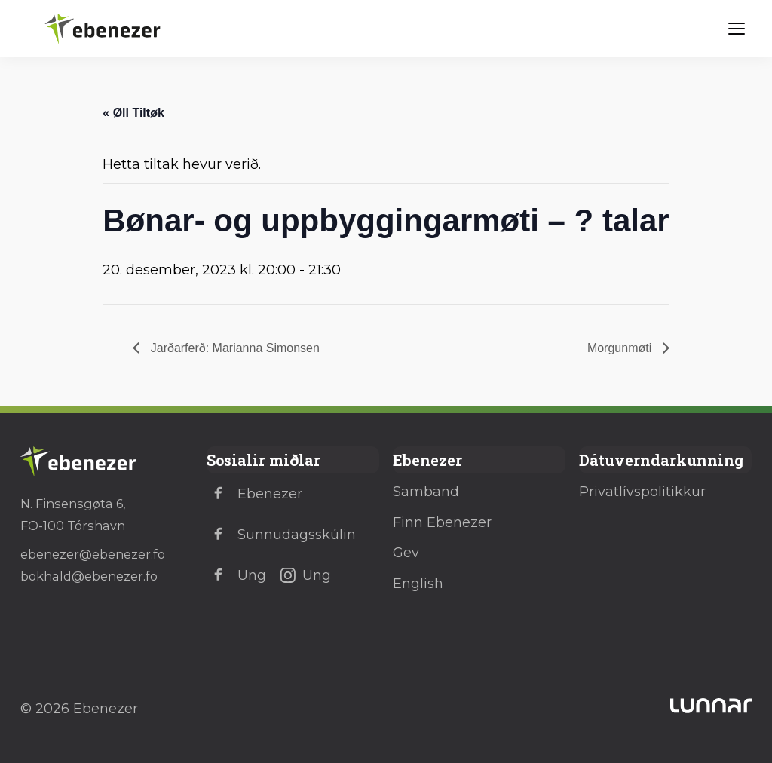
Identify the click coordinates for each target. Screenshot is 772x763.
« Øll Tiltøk (133, 112)
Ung (236, 575)
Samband (426, 491)
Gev (406, 552)
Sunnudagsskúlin (281, 534)
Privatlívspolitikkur (642, 491)
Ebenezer (254, 494)
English (418, 583)
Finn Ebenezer (442, 522)
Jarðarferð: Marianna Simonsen (233, 348)
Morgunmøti (621, 348)
